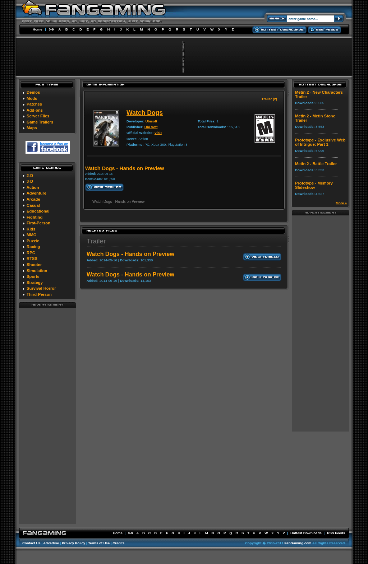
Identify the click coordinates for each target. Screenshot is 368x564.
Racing (33, 246)
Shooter (34, 264)
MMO (31, 235)
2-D (30, 175)
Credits (118, 543)
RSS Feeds (336, 533)
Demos (33, 92)
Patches (34, 104)
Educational (38, 211)
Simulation (37, 271)
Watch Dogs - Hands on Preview (130, 254)
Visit (158, 133)
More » (341, 203)
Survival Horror (41, 288)
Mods (32, 98)
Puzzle (33, 241)
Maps (32, 128)
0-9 (51, 29)
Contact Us (31, 543)
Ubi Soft (151, 127)
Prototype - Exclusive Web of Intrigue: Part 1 (320, 142)
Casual (33, 205)
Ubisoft (151, 121)
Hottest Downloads (306, 533)
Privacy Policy (73, 543)
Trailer (96, 241)
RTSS (32, 258)
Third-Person (39, 294)
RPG (31, 253)
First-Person (38, 223)
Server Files (38, 116)
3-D (30, 181)
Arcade (33, 199)
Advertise (51, 543)
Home (37, 29)
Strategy (35, 282)
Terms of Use (99, 543)
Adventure (36, 193)
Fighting (34, 217)
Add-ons (35, 110)
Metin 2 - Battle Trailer (316, 164)
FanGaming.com (297, 543)
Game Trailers (40, 122)
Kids (31, 229)
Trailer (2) (269, 99)
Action (33, 187)
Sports (33, 276)
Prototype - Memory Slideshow (314, 185)
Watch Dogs (144, 112)
